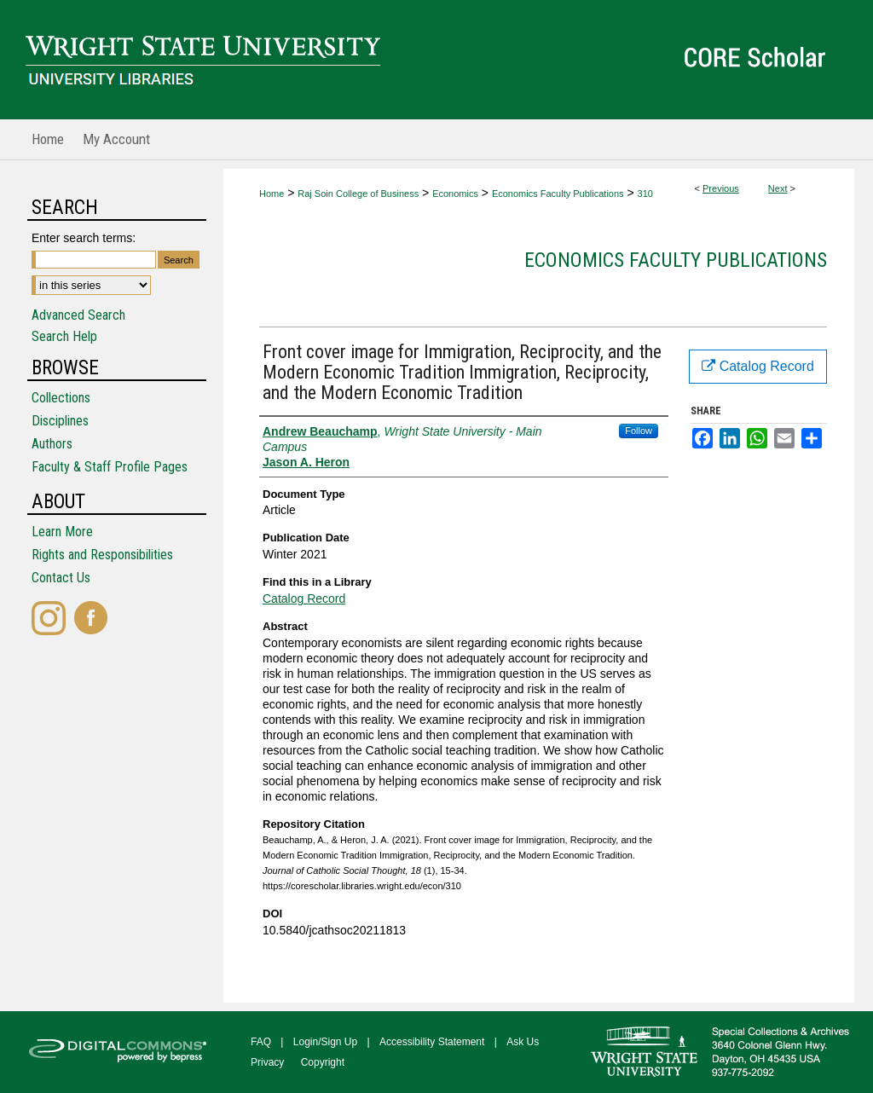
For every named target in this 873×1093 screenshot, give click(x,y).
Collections (61, 398)
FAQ (261, 1042)
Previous (720, 188)
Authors (52, 444)
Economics (455, 193)
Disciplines (60, 421)
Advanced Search (78, 315)
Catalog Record (304, 598)
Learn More (62, 531)
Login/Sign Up (325, 1042)
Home (271, 193)
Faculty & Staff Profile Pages (110, 467)
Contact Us (61, 578)
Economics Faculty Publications (558, 193)
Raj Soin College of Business (358, 193)
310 (645, 193)
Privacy (267, 1062)
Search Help (64, 336)
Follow (638, 430)
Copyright (322, 1062)
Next (778, 188)
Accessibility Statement (431, 1042)
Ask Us (522, 1042)
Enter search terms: (84, 238)
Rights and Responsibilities (102, 554)
